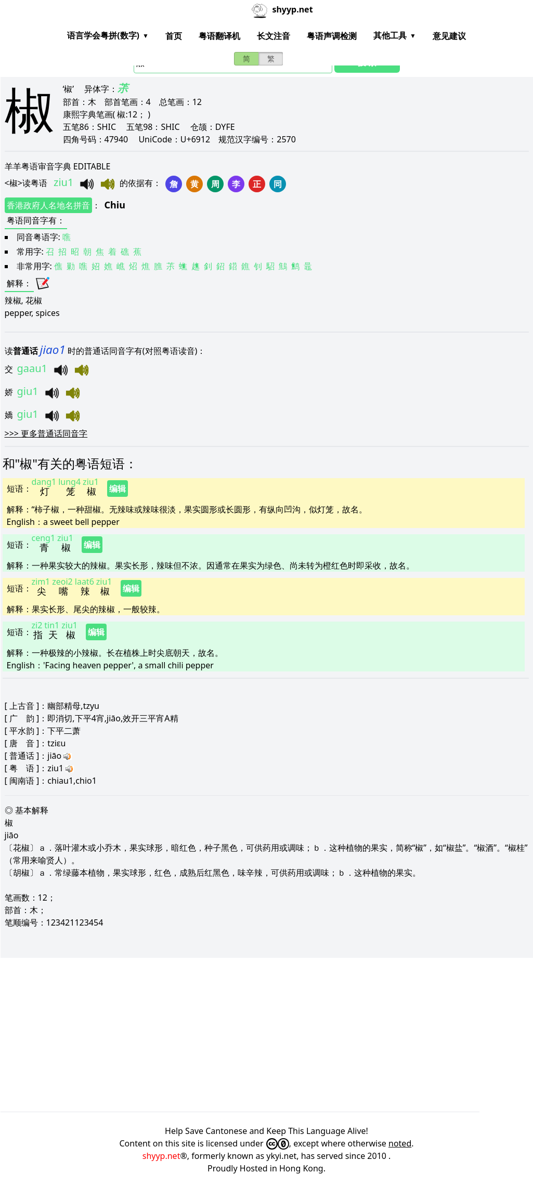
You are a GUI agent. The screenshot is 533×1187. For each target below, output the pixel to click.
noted (399, 1143)
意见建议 (449, 36)
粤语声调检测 (332, 36)
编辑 (117, 488)
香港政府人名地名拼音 (48, 205)
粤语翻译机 (219, 36)
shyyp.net (161, 1156)
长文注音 (273, 36)
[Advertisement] (267, 1034)
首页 (173, 36)
